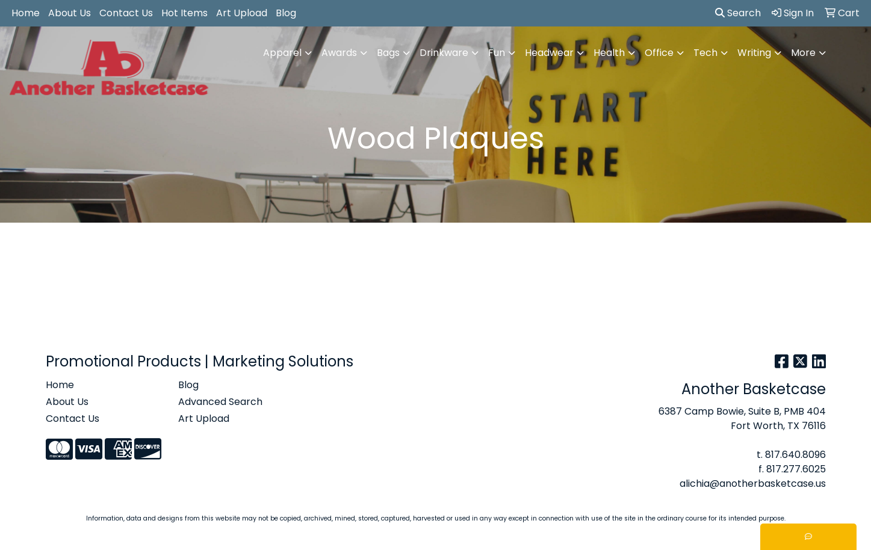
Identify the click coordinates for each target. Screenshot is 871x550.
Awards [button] (339, 53)
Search (738, 13)
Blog (286, 13)
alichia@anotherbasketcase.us (753, 483)
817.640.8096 (795, 455)
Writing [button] (754, 53)
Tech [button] (705, 53)
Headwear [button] (549, 53)
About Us (69, 13)
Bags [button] (388, 53)
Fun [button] (496, 53)
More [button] (803, 53)
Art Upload (241, 13)
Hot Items (184, 13)
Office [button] (659, 53)
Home (25, 13)
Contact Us (126, 13)
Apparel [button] (282, 53)
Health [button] (609, 53)
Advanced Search (220, 402)
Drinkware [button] (444, 53)
